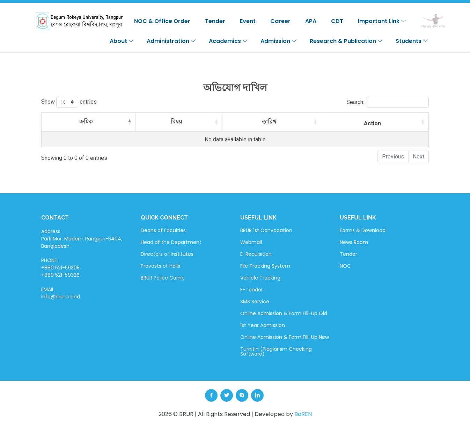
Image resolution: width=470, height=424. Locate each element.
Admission (278, 41)
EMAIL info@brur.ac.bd (60, 293)
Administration (171, 41)
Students (412, 41)
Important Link (382, 21)
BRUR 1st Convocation (266, 230)
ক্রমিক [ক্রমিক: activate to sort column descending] (86, 121)
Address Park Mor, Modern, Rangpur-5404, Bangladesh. (81, 239)
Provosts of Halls (160, 265)
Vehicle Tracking (260, 277)
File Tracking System (265, 265)
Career (280, 21)
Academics (228, 41)
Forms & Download (362, 230)
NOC (345, 265)
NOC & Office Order (162, 21)
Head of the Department (171, 242)
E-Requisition (256, 254)
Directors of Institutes (167, 254)
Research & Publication (346, 41)
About (122, 41)
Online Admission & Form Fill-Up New (284, 337)
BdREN (303, 414)
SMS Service (254, 301)
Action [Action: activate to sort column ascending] (372, 123)
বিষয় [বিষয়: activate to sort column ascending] (176, 121)
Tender (215, 21)
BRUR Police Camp (163, 277)
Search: (387, 102)
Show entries (69, 102)
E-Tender (251, 289)
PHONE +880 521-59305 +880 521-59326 (60, 267)
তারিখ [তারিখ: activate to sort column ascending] (269, 121)
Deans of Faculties (163, 230)
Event (248, 21)
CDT (337, 21)
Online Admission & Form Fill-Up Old (283, 313)
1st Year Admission (262, 325)
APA (310, 21)
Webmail (251, 242)
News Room (354, 242)
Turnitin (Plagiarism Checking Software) (276, 351)
